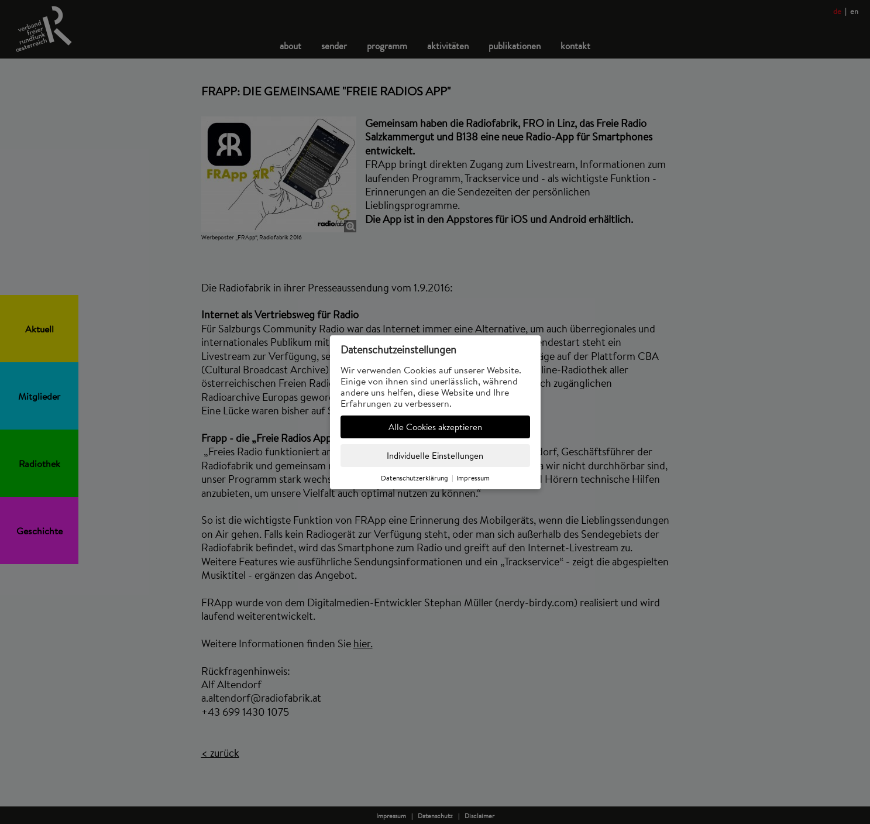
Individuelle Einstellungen (435, 455)
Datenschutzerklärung (414, 477)
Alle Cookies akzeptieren (435, 426)
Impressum (473, 477)
